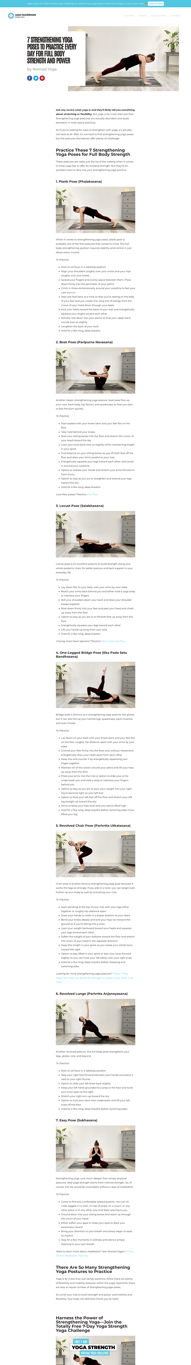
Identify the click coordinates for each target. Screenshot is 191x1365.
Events (143, 15)
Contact (175, 15)
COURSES (129, 15)
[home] (22, 15)
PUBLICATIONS (158, 15)
